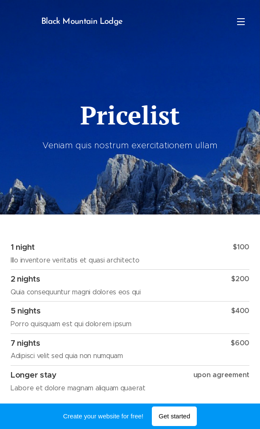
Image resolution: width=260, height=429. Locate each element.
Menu (241, 21)
